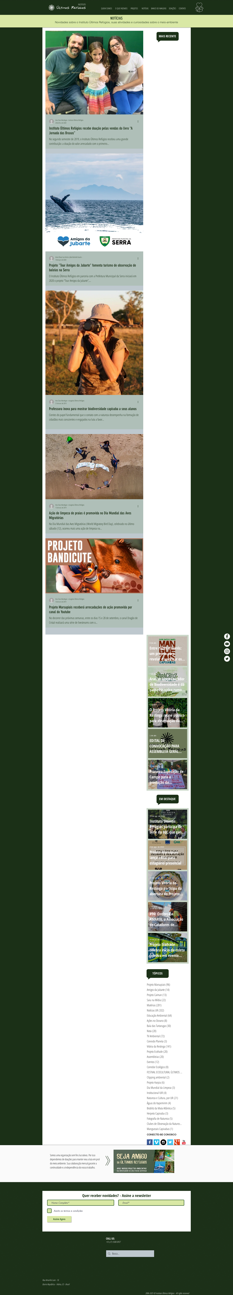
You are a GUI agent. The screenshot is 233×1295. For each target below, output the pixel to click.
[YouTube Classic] (184, 1142)
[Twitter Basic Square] (170, 1142)
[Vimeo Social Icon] (156, 1142)
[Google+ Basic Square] (177, 1142)
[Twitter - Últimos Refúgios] (227, 659)
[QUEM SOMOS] (106, 8)
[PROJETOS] (134, 8)
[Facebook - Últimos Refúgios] (227, 636)
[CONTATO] (182, 8)
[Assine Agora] (59, 1219)
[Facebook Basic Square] (150, 1142)
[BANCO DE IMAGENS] (158, 8)
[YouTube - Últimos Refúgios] (227, 644)
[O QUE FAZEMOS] (121, 8)
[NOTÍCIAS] (145, 8)
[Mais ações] (139, 121)
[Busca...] (130, 1253)
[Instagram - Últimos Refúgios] (227, 651)
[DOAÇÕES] (172, 8)
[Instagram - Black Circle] (163, 1142)
